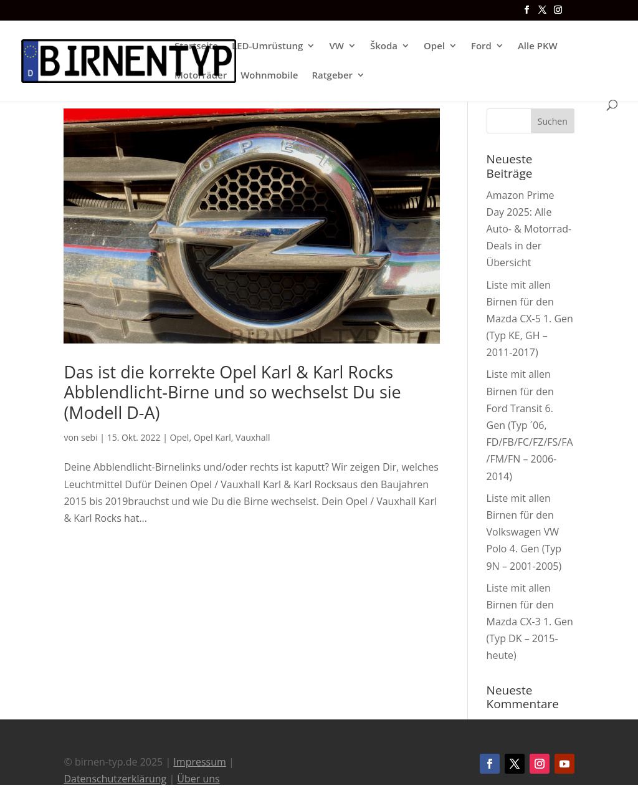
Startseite (196, 46)
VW (336, 46)
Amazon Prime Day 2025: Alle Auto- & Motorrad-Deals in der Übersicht (529, 229)
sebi (89, 437)
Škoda (384, 46)
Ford (481, 46)
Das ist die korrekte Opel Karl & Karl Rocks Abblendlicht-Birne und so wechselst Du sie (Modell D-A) (232, 392)
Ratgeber (332, 75)
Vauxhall (253, 437)
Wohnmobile (269, 75)
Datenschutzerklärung (115, 779)
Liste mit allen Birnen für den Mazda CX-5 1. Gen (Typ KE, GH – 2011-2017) (530, 319)
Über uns (198, 779)
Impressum (199, 762)
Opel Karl (212, 437)
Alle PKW (538, 46)
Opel (434, 46)
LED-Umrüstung (267, 46)
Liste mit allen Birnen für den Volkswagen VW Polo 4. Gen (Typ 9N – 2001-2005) (524, 532)
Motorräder (200, 75)
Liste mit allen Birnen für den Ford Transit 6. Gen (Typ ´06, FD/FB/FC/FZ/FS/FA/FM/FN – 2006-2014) (530, 425)
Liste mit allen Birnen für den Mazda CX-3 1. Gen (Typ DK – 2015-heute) (530, 622)
